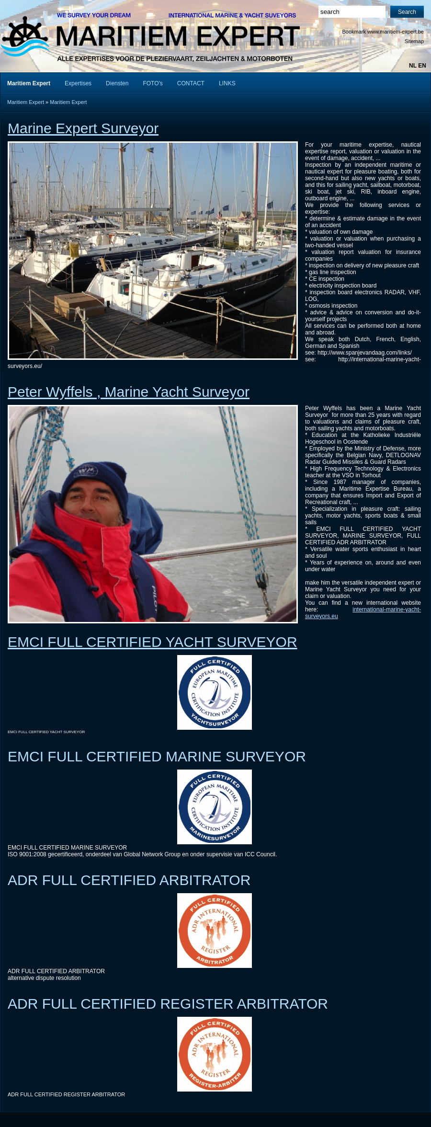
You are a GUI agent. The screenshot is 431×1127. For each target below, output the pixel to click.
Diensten (117, 83)
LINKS (227, 83)
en (422, 65)
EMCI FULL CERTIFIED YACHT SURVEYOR (152, 642)
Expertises (78, 83)
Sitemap (414, 41)
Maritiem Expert (25, 102)
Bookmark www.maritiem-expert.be (383, 31)
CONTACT (190, 83)
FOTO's (152, 83)
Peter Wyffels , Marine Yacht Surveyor (129, 392)
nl (413, 65)
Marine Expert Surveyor (83, 128)
